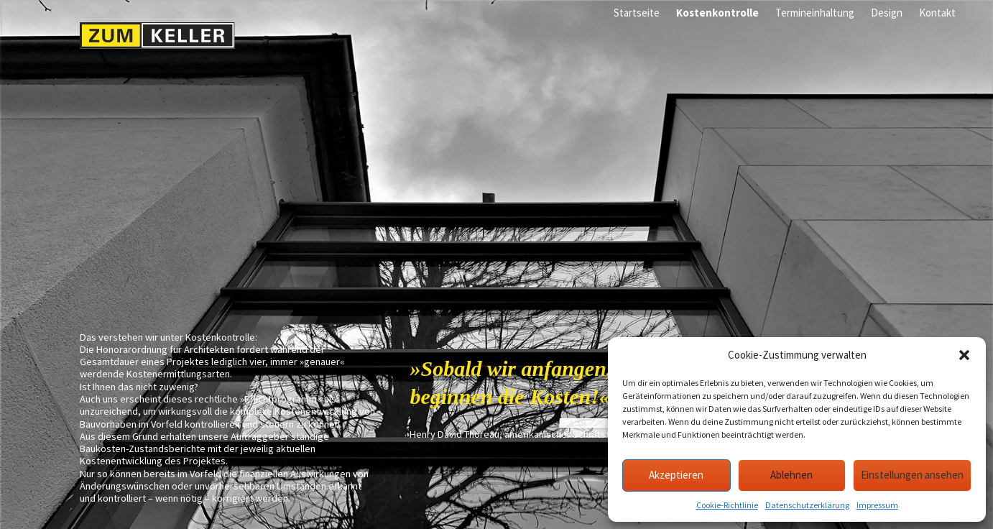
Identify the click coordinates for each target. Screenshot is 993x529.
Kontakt (937, 12)
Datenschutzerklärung (807, 505)
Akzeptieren (676, 475)
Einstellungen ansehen (912, 475)
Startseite (637, 12)
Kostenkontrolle (717, 12)
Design (886, 12)
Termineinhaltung (814, 12)
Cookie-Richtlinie (727, 505)
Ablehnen (791, 475)
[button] (964, 355)
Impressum (877, 505)
